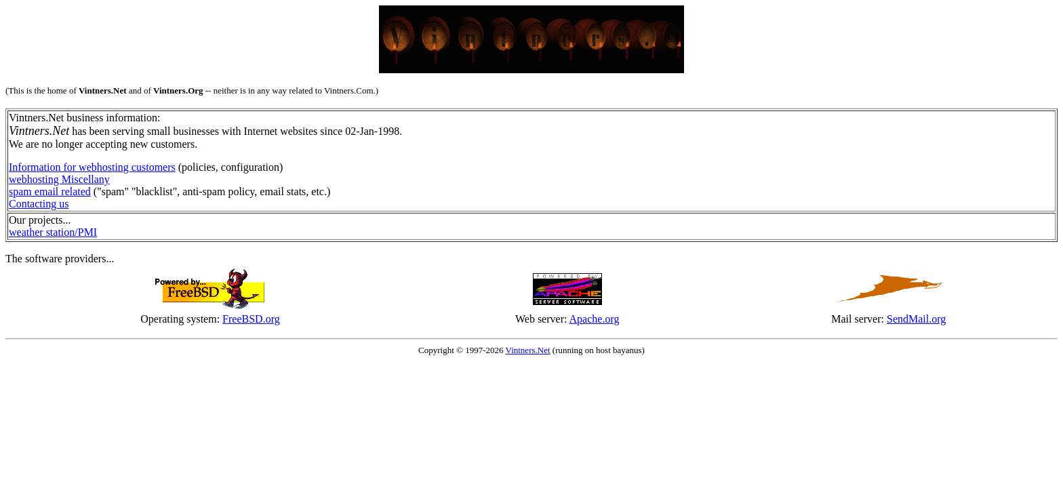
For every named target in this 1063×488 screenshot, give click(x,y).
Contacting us (38, 203)
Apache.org (594, 319)
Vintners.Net (528, 350)
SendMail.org (916, 319)
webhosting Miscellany (59, 179)
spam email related (50, 191)
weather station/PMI (53, 232)
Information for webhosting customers (92, 167)
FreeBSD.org (251, 319)
